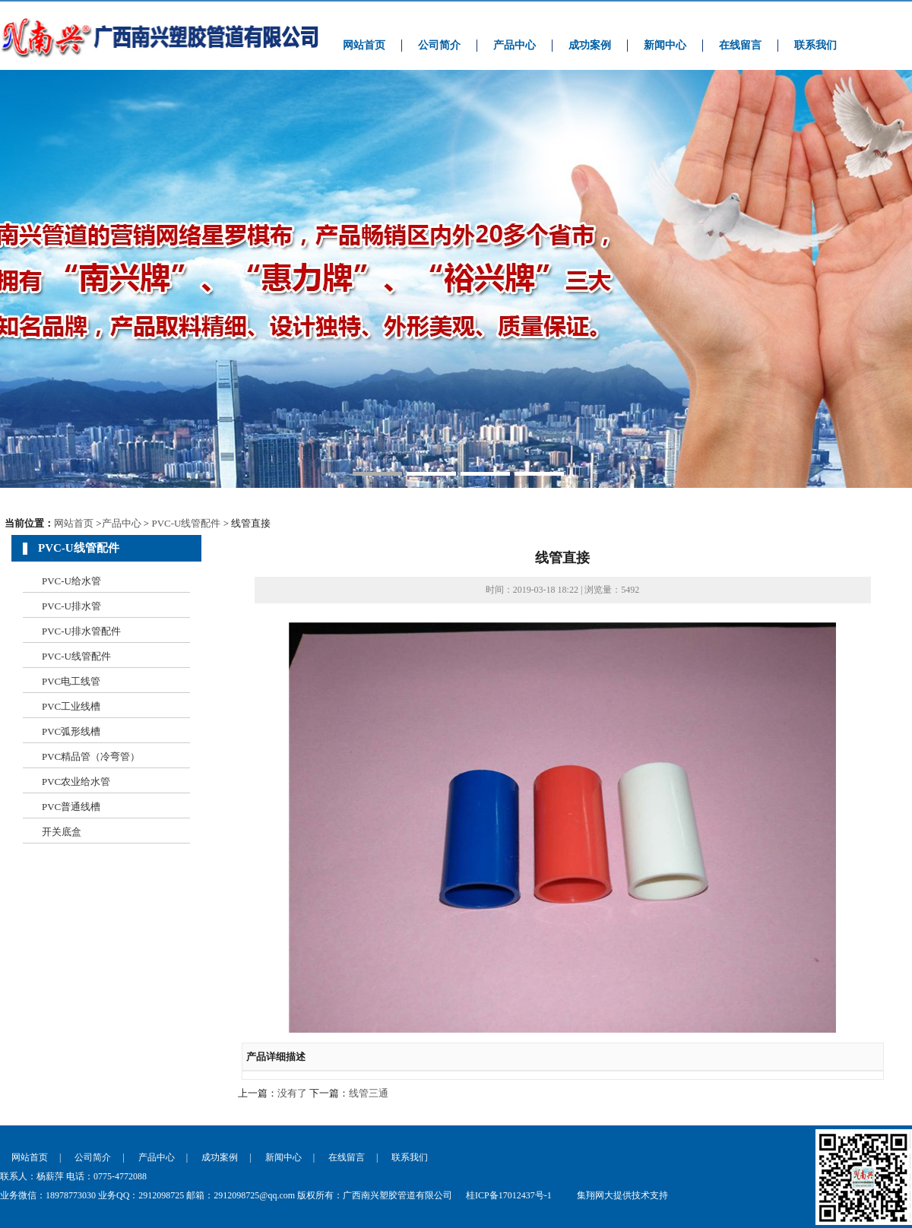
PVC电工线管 (71, 681)
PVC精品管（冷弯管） (91, 756)
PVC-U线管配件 (185, 523)
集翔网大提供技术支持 (622, 1195)
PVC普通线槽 (71, 806)
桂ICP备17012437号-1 (509, 1195)
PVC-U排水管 (71, 606)
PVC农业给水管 (76, 781)
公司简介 (439, 45)
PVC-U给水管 (71, 581)
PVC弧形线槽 (71, 731)
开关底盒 (61, 831)
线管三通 (368, 1093)
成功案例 (589, 45)
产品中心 (514, 45)
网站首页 (364, 45)
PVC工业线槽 (71, 706)
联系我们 (815, 45)
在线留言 (740, 45)
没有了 (292, 1093)
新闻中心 (665, 45)
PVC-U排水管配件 (81, 631)
